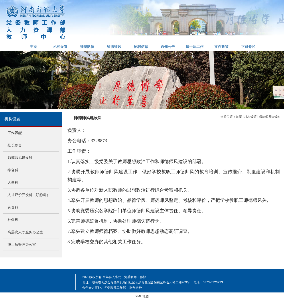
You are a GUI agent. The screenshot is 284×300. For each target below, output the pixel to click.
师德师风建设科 (270, 117)
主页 (33, 47)
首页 (239, 117)
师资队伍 (87, 47)
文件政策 (221, 47)
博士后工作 (194, 47)
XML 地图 (142, 296)
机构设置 (60, 47)
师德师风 (114, 47)
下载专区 (248, 47)
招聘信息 (141, 47)
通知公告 (168, 47)
